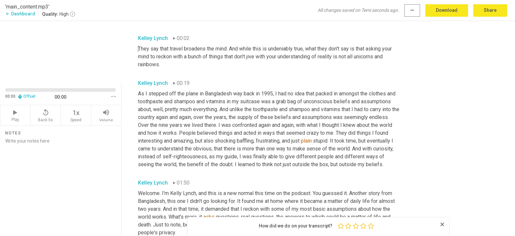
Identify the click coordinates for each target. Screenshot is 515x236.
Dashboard (20, 13)
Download (447, 10)
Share (490, 10)
